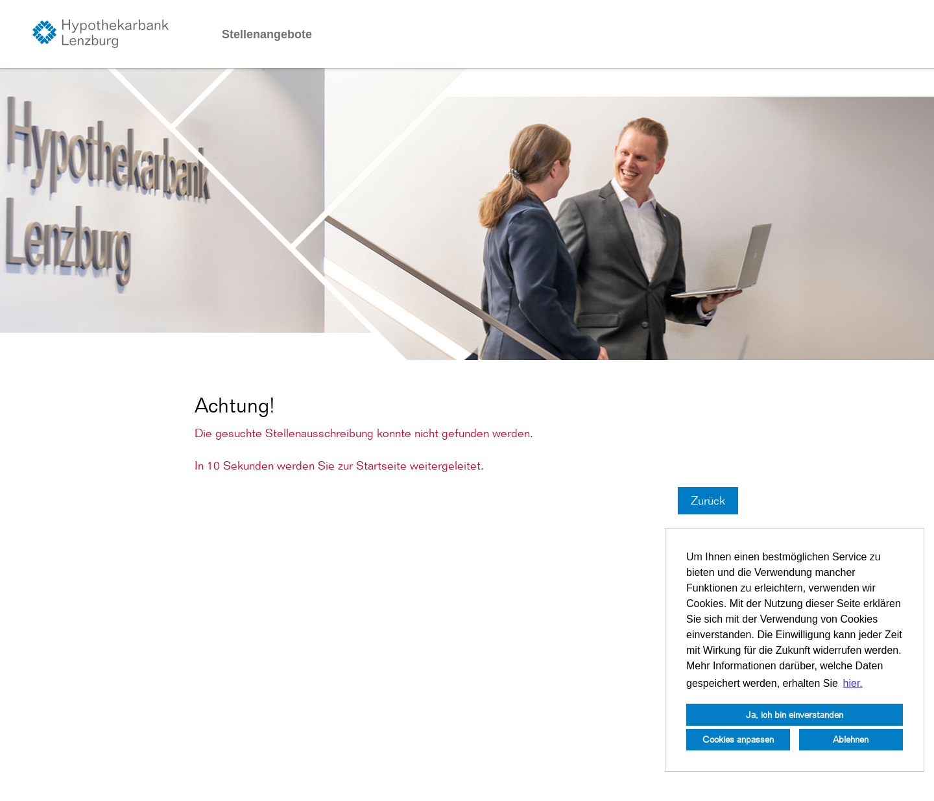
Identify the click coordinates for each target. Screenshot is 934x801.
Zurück (708, 500)
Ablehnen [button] (850, 739)
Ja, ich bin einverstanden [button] (794, 714)
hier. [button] (853, 683)
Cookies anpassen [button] (738, 739)
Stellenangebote (267, 34)
